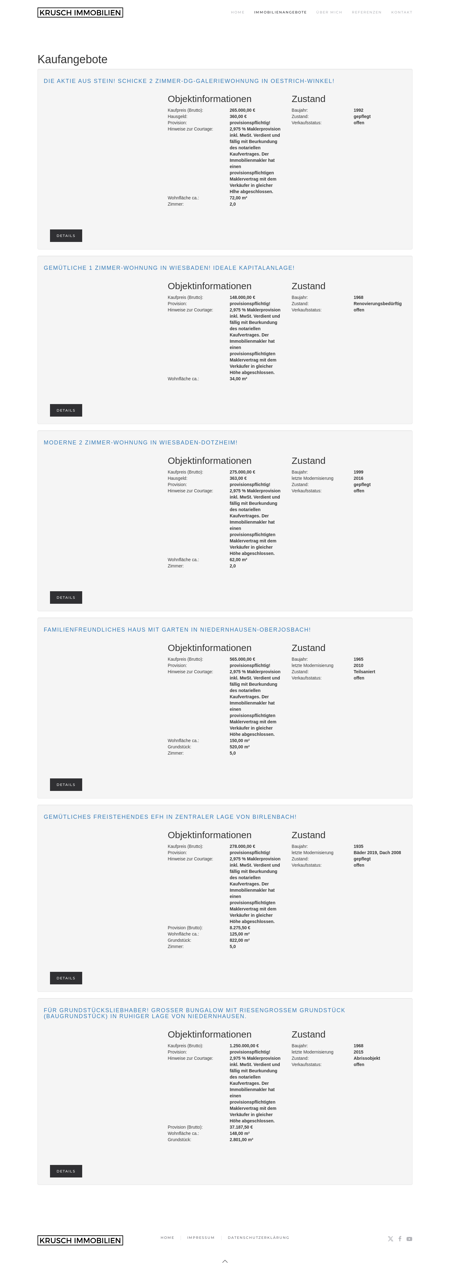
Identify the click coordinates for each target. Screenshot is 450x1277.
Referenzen (367, 12)
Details (66, 235)
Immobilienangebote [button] (280, 12)
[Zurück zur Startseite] (80, 12)
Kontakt (401, 12)
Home (238, 12)
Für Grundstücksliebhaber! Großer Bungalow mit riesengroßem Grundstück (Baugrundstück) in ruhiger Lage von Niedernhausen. (195, 1013)
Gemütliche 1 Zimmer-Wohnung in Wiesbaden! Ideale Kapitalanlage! (169, 268)
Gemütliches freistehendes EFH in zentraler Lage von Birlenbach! (170, 817)
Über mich (329, 12)
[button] (225, 1261)
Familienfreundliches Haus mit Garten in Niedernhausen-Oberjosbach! (177, 630)
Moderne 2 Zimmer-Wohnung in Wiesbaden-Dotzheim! (141, 442)
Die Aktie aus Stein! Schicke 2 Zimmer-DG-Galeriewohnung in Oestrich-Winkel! (189, 81)
